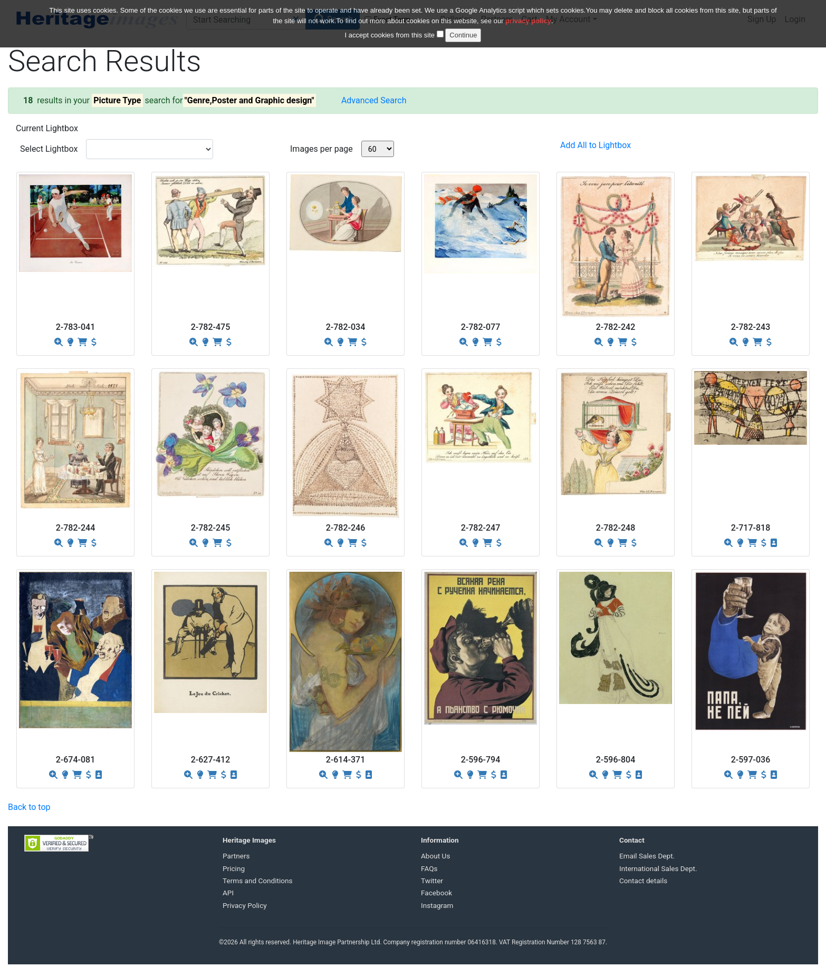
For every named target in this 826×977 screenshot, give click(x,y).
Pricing (234, 868)
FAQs (429, 868)
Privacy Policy (245, 905)
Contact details (643, 880)
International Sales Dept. (658, 868)
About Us (435, 856)
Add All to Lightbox (595, 145)
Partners (236, 856)
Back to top (29, 807)
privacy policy (528, 14)
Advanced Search (374, 100)
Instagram (437, 905)
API (228, 892)
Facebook (436, 892)
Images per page (321, 149)
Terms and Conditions (258, 880)
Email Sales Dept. (647, 856)
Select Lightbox (49, 149)
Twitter (432, 880)
